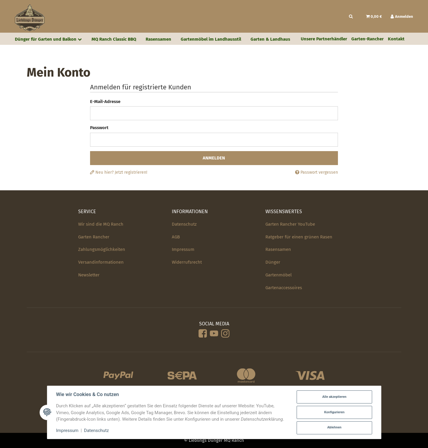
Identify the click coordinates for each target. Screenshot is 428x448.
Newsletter (89, 275)
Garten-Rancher (367, 39)
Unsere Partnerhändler (324, 39)
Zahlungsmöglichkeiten (101, 249)
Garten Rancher (93, 237)
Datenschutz (184, 224)
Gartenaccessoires (283, 287)
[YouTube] (214, 334)
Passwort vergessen (316, 172)
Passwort (99, 127)
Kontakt (396, 39)
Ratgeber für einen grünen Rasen (298, 237)
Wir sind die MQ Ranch (100, 224)
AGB (176, 237)
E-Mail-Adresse (105, 101)
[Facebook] (203, 334)
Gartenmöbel (278, 275)
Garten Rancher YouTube (290, 224)
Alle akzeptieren (334, 397)
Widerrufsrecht (187, 262)
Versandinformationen (101, 262)
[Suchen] (351, 16)
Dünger (272, 262)
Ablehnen (334, 427)
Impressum (183, 249)
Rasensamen (278, 249)
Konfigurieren (334, 412)
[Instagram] (225, 334)
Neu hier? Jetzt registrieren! (118, 172)
